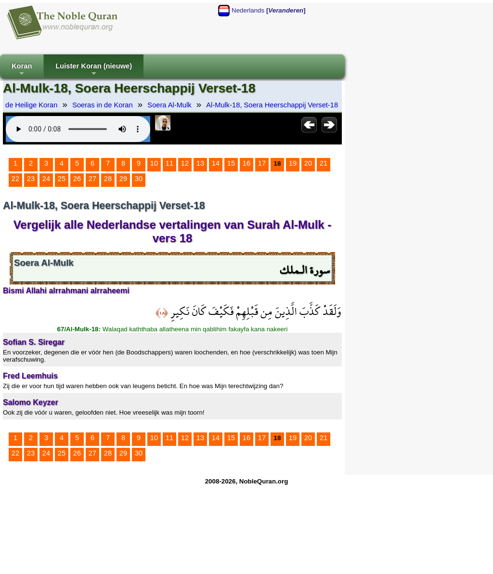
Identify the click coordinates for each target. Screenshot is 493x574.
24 (46, 179)
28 (108, 179)
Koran (22, 70)
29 (123, 179)
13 (200, 163)
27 (92, 179)
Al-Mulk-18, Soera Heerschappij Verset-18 (272, 105)
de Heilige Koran (31, 105)
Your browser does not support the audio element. (78, 129)
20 (308, 163)
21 (323, 163)
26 (77, 179)
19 (293, 163)
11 (169, 163)
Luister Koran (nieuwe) (93, 70)
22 (15, 179)
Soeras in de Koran (102, 105)
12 (185, 163)
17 (262, 163)
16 (246, 163)
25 (61, 179)
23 (31, 179)
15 (231, 163)
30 (139, 179)
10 (154, 163)
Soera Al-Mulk (169, 105)
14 (216, 163)
